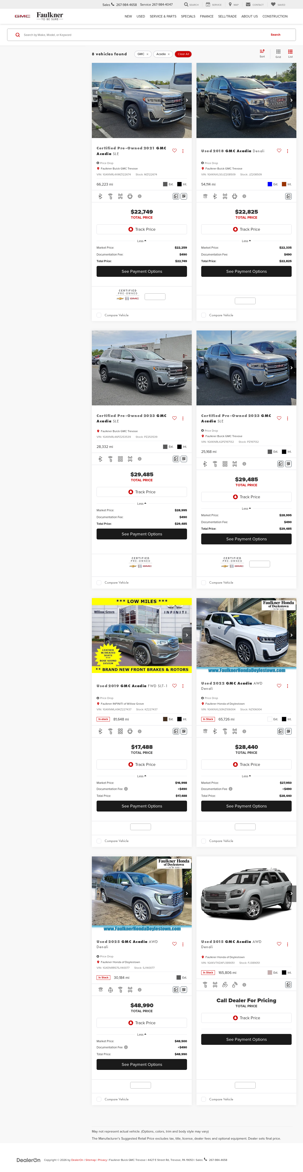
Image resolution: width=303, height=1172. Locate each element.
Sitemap (90, 1160)
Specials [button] (188, 16)
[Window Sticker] (184, 196)
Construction (275, 16)
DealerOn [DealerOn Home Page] (77, 1160)
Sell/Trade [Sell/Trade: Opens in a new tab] (227, 16)
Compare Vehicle (117, 315)
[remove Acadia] (163, 54)
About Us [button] (249, 16)
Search (276, 34)
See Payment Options (142, 271)
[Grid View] (277, 54)
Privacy (102, 1160)
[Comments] (176, 196)
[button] (187, 100)
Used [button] (141, 16)
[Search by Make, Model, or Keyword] (144, 34)
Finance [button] (207, 16)
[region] (142, 254)
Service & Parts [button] (163, 16)
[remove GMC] (143, 54)
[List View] (290, 54)
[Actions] (183, 151)
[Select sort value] (263, 54)
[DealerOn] (29, 1159)
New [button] (128, 16)
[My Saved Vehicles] (278, 4)
